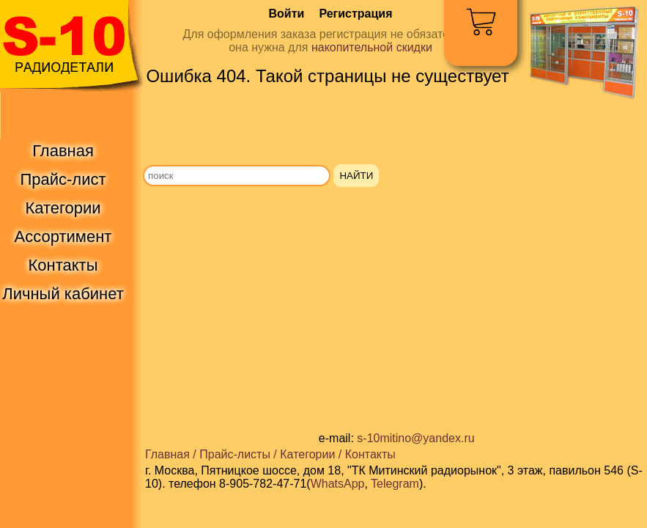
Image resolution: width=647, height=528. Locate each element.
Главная (167, 454)
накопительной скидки (371, 47)
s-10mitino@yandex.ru (415, 438)
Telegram (395, 483)
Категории (307, 454)
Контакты (370, 454)
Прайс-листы (234, 454)
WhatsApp (338, 483)
